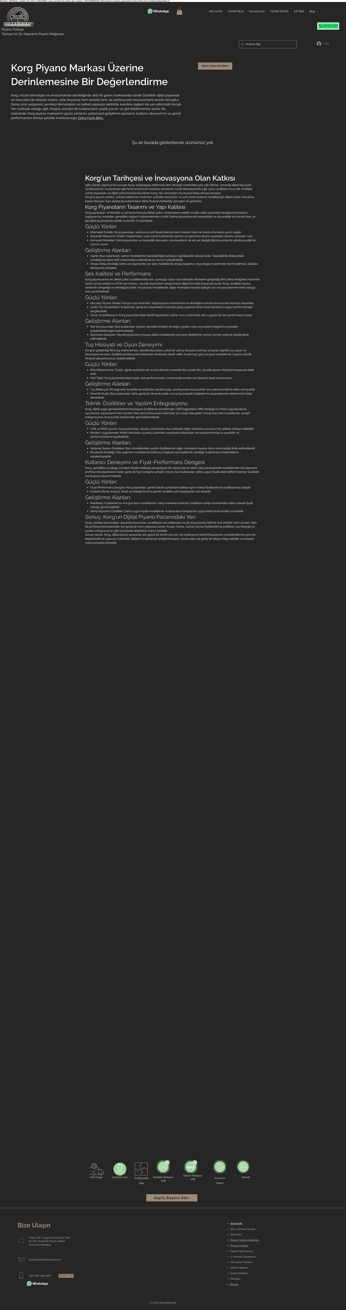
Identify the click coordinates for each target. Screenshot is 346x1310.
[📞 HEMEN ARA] (328, 26)
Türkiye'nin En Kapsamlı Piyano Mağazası (33, 34)
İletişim (234, 1284)
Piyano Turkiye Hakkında (244, 1240)
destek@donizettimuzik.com (45, 1259)
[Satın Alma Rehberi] (215, 66)
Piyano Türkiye (13, 29)
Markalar (235, 1278)
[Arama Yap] (267, 44)
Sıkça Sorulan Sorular (242, 1229)
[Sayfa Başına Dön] (171, 1197)
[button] (179, 11)
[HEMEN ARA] (66, 1276)
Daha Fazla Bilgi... (91, 118)
